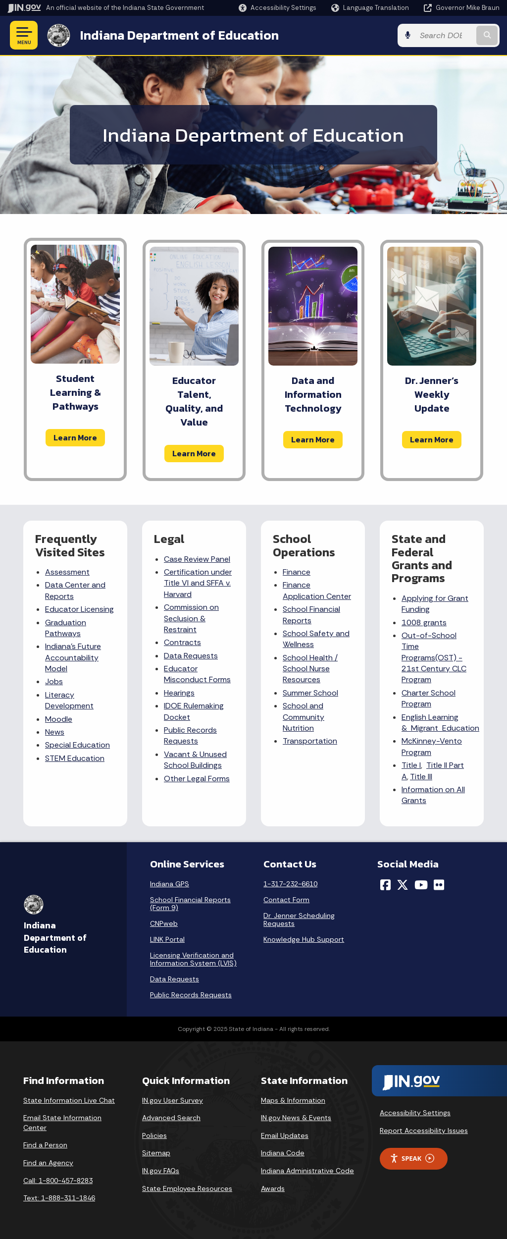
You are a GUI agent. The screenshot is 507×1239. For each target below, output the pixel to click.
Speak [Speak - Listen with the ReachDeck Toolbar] (412, 1158)
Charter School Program (429, 698)
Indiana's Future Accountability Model (73, 657)
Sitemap (156, 1152)
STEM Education (74, 758)
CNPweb (164, 923)
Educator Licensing (79, 609)
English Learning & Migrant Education (440, 722)
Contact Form (286, 899)
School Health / (310, 657)
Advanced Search (171, 1117)
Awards (273, 1188)
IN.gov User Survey (172, 1100)
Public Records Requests (190, 735)
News (54, 732)
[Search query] (444, 35)
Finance (296, 572)
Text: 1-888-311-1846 (59, 1197)
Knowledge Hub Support (303, 939)
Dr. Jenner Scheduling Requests (299, 919)
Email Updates (284, 1135)
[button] (277, 7)
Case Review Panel (197, 559)
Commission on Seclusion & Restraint (191, 618)
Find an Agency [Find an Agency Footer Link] (48, 1162)
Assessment (67, 572)
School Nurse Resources (306, 674)
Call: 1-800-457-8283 (58, 1180)
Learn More (75, 437)
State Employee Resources (187, 1188)
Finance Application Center (317, 590)
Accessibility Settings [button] (415, 1112)
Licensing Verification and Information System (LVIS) (193, 959)
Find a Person (45, 1144)
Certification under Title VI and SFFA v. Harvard (198, 583)
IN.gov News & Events (296, 1117)
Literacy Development (69, 700)
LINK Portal (167, 939)
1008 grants (424, 622)
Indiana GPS (169, 883)
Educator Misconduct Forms (197, 674)
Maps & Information (293, 1100)
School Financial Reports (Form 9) (190, 903)
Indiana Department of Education (179, 35)
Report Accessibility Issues (424, 1130)
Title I (411, 765)
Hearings (179, 693)
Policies (154, 1135)
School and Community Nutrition (303, 716)
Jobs (54, 681)
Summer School (310, 693)
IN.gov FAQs (160, 1170)
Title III (421, 776)
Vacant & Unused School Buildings (195, 759)
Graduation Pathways (65, 628)
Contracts (182, 642)
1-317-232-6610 (290, 883)
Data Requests (191, 655)
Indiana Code (282, 1152)
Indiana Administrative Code (307, 1170)
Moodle (58, 719)
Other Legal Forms (197, 778)
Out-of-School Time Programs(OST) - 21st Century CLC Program (434, 657)
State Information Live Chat (69, 1100)
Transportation (310, 741)
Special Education (77, 745)
